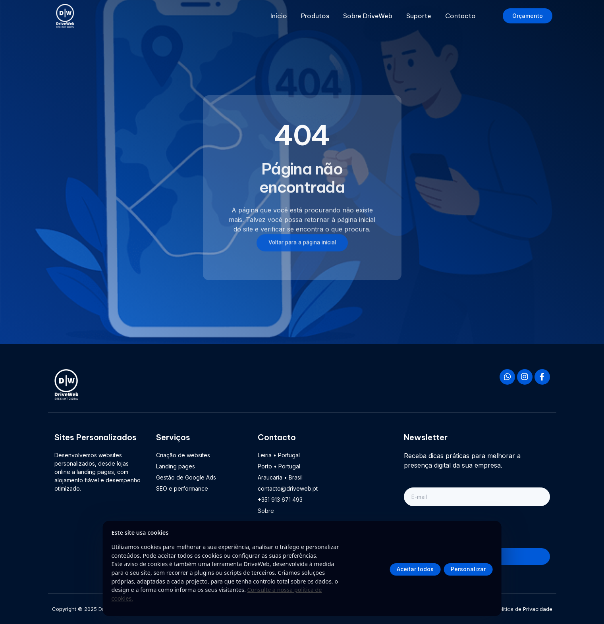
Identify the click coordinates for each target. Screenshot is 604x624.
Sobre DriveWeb (367, 16)
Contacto (460, 16)
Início (278, 16)
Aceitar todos (415, 569)
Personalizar (468, 569)
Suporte (418, 16)
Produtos (315, 16)
